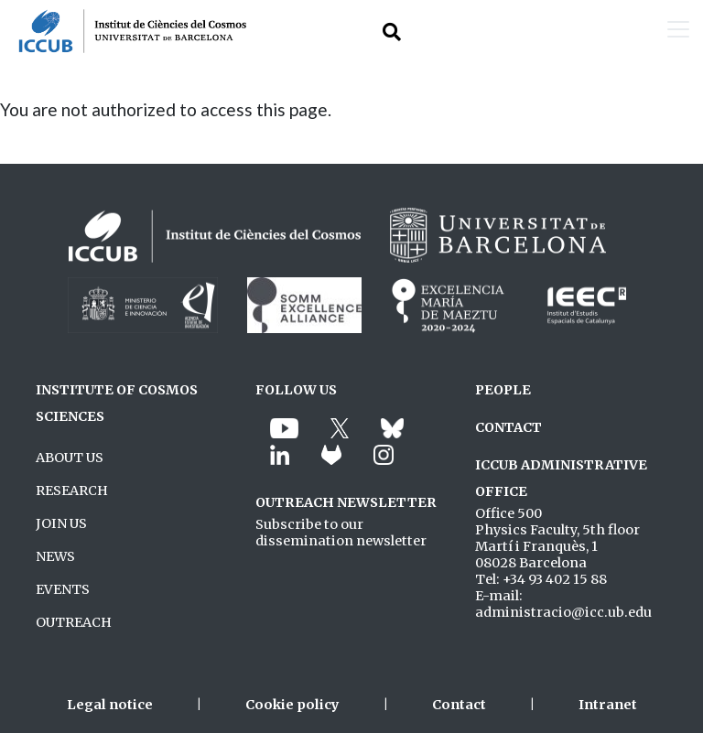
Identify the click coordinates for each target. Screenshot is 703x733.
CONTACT (508, 427)
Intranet (608, 704)
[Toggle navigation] (678, 31)
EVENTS (63, 589)
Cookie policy (292, 704)
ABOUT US (69, 457)
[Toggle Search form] (392, 31)
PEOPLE (503, 390)
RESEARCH (72, 490)
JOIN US (61, 523)
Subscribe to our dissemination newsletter (341, 532)
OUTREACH (74, 622)
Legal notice (110, 704)
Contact (459, 704)
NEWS (55, 556)
